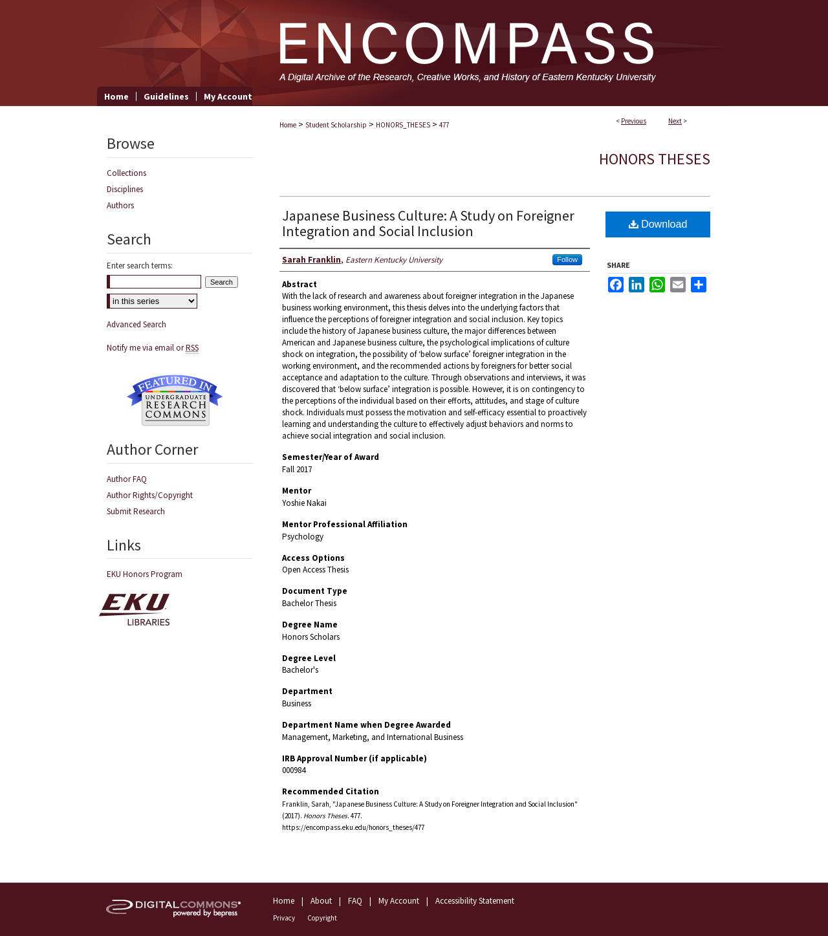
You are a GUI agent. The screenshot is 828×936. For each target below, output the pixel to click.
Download (658, 224)
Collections (126, 173)
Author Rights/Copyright (150, 495)
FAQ (355, 900)
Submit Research (136, 511)
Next (675, 120)
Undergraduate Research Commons (174, 400)
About (321, 900)
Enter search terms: (140, 265)
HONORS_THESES (403, 124)
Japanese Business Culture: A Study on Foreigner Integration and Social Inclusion (428, 223)
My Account (398, 900)
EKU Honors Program (144, 574)
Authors (120, 205)
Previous (633, 120)
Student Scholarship (336, 124)
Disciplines (125, 189)
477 (444, 124)
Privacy (284, 917)
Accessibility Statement (474, 900)
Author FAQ (127, 478)
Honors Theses (654, 159)
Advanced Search (136, 324)
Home (287, 124)
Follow (567, 259)
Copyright (322, 917)
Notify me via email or (153, 347)
